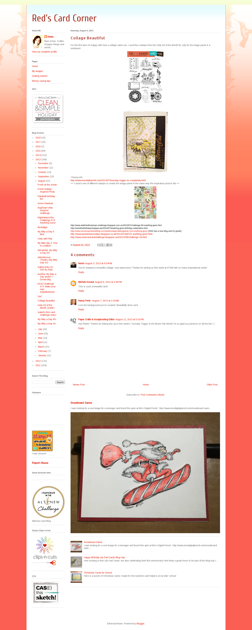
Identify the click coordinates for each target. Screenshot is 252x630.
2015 (38, 151)
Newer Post (79, 384)
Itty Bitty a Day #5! (47, 319)
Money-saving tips (41, 81)
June (41, 333)
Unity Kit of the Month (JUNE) (46, 306)
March (41, 346)
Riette (51, 36)
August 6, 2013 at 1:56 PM (108, 282)
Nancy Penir (84, 300)
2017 (38, 142)
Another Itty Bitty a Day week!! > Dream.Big (47, 277)
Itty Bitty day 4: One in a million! (48, 244)
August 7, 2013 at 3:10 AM (105, 300)
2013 (38, 159)
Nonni (81, 263)
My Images (37, 71)
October (42, 172)
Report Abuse (40, 462)
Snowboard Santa (81, 402)
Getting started (39, 76)
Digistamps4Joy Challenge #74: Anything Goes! (47, 220)
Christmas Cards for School (98, 572)
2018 (38, 137)
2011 (38, 365)
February (43, 351)
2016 (38, 146)
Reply (81, 272)
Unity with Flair (45, 238)
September (44, 176)
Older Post (212, 384)
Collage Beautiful (46, 300)
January (42, 355)
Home (146, 384)
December (43, 163)
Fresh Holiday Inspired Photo (46, 190)
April (40, 342)
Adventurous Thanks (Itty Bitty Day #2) (47, 260)
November (43, 167)
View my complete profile (44, 51)
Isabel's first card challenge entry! (47, 313)
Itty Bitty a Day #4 (46, 323)
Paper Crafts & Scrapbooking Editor (96, 319)
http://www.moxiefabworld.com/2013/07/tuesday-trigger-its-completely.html (108, 180)
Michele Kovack (86, 282)
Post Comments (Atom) (152, 394)
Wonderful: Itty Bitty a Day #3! (47, 251)
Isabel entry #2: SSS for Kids (46, 268)
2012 (38, 361)
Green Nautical (45, 203)
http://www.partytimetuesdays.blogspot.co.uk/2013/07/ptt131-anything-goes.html (111, 234)
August (42, 181)
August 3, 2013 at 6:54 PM (98, 263)
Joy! (40, 296)
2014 (38, 155)
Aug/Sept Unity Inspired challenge (45, 210)
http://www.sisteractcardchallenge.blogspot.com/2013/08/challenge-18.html (109, 237)
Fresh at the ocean (47, 184)
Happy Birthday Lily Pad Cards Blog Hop (104, 557)
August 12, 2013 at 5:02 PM (130, 319)
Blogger (140, 623)
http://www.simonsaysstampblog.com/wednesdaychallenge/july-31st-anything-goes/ (109, 231)
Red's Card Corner (64, 18)
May (40, 338)
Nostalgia (42, 227)
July (40, 329)
